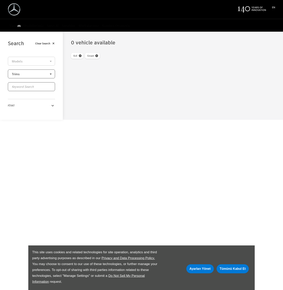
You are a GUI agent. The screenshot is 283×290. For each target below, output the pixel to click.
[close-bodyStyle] (96, 55)
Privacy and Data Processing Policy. (128, 258)
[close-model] (80, 55)
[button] (31, 74)
